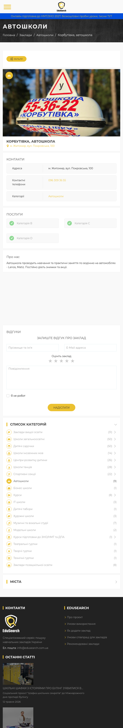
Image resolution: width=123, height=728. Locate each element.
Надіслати (61, 407)
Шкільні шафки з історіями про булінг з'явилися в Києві (73, 666)
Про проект (75, 617)
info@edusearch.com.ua (32, 648)
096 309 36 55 (57, 180)
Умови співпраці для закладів (87, 637)
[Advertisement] (61, 299)
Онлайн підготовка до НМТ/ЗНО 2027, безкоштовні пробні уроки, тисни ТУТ (61, 16)
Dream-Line (112, 722)
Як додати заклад (78, 630)
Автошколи (56, 196)
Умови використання (81, 624)
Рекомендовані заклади (83, 644)
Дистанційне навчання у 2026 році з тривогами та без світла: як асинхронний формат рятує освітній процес (76, 689)
